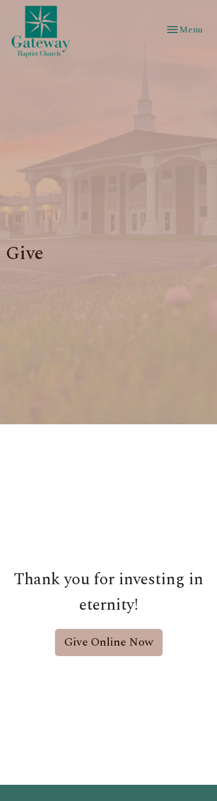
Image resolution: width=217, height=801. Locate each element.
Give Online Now (108, 642)
